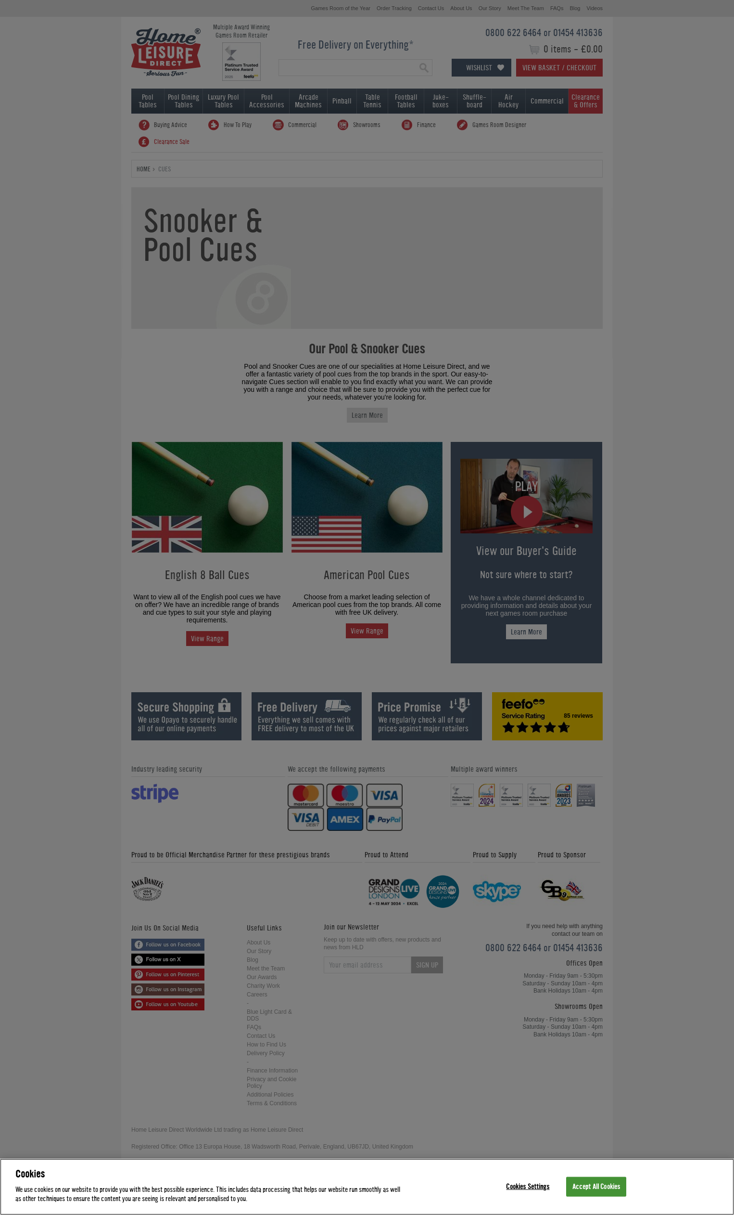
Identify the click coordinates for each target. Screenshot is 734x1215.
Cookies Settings (527, 1186)
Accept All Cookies (596, 1186)
